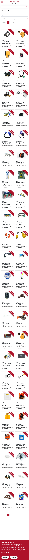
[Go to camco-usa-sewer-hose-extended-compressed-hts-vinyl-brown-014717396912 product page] (21, 260)
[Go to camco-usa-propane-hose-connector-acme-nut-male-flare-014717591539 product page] (21, 220)
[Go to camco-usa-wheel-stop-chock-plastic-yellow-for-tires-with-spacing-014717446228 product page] (21, 180)
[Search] (27, 7)
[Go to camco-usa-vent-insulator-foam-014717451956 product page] (7, 462)
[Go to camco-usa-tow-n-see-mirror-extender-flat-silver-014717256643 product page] (21, 99)
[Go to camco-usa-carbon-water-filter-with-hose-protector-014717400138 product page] (7, 180)
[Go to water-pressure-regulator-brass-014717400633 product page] (7, 361)
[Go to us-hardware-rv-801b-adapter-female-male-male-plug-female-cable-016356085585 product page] (21, 240)
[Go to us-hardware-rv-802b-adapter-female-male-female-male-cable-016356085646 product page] (7, 260)
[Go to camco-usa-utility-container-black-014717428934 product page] (7, 301)
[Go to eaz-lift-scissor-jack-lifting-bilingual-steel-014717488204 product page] (7, 39)
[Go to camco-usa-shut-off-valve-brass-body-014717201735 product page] (7, 482)
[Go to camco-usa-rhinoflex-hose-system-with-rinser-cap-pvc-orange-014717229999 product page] (21, 401)
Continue (5, 557)
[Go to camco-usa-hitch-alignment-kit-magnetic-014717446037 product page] (21, 281)
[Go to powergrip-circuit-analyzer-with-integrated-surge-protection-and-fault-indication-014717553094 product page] (21, 39)
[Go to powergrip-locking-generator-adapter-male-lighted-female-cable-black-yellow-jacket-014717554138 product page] (21, 381)
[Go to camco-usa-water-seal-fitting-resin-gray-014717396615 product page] (7, 502)
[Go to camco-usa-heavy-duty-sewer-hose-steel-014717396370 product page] (21, 301)
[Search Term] (14, 7)
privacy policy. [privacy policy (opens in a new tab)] (14, 549)
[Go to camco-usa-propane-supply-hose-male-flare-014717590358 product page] (7, 79)
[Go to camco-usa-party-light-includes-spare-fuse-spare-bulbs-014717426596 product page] (7, 200)
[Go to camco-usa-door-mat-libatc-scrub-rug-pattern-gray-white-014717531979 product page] (21, 361)
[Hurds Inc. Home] (14, 1)
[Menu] (2, 2)
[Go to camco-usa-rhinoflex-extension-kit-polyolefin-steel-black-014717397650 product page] (21, 321)
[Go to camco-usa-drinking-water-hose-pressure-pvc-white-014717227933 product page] (7, 281)
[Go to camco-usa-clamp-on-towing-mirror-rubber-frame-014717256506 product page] (7, 381)
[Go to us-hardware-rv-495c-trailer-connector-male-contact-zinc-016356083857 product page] (21, 462)
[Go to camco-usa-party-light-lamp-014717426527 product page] (7, 220)
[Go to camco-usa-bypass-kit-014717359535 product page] (21, 200)
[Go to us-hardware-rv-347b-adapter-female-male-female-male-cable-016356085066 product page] (21, 140)
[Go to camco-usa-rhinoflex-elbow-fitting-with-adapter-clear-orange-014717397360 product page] (7, 442)
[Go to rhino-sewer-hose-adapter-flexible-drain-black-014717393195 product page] (21, 421)
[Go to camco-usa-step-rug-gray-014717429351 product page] (7, 341)
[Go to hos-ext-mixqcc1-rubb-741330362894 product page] (21, 79)
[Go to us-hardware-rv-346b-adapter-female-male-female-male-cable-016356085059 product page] (7, 140)
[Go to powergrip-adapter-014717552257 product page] (21, 341)
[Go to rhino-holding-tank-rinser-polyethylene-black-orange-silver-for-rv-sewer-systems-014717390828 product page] (7, 240)
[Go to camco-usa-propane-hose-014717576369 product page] (21, 59)
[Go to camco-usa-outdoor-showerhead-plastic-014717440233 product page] (21, 482)
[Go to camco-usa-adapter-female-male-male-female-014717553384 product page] (7, 421)
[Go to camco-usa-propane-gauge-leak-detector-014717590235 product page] (7, 99)
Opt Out (14, 557)
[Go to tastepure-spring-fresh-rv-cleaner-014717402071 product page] (21, 442)
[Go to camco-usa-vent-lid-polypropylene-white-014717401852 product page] (7, 401)
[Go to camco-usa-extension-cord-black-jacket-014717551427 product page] (21, 120)
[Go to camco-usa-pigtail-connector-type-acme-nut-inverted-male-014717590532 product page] (7, 321)
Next (14, 22)
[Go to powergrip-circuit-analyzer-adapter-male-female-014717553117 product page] (7, 59)
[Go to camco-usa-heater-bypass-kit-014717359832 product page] (7, 120)
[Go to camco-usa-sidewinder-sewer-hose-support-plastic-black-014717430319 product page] (21, 160)
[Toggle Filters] (27, 18)
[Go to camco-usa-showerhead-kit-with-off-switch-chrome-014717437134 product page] (7, 160)
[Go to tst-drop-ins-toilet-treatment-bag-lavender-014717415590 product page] (21, 502)
